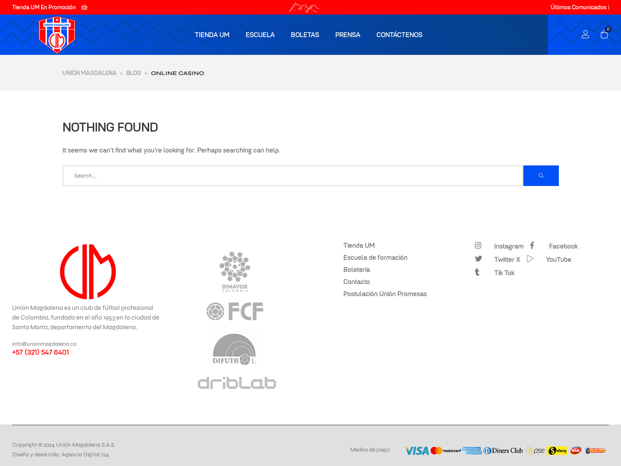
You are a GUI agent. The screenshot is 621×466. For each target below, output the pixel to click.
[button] (50, 7)
